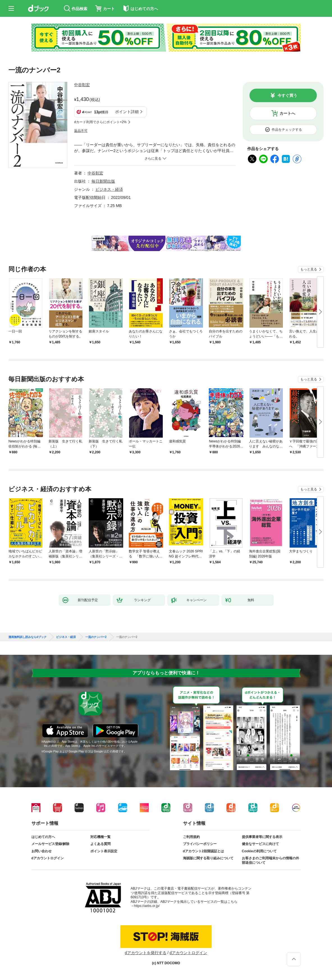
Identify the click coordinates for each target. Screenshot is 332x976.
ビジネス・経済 (109, 189)
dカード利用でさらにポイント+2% (100, 122)
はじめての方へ (43, 837)
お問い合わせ (41, 851)
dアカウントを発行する (145, 952)
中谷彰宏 (82, 84)
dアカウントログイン (47, 858)
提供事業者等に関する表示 (262, 837)
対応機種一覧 (100, 837)
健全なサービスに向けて (260, 844)
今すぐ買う (287, 95)
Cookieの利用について (259, 851)
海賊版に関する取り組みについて (208, 858)
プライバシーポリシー (200, 844)
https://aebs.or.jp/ (147, 906)
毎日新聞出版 (103, 181)
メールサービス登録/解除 (50, 844)
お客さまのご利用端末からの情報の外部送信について (270, 860)
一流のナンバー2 (96, 637)
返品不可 (81, 131)
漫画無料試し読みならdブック (27, 637)
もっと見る (308, 269)
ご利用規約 (191, 837)
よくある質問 (100, 844)
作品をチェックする (287, 130)
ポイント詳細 (127, 111)
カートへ (287, 113)
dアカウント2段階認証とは (203, 851)
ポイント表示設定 (103, 851)
